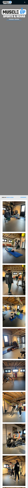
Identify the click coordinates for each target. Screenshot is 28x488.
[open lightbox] (14, 216)
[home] (11, 2)
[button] (24, 2)
